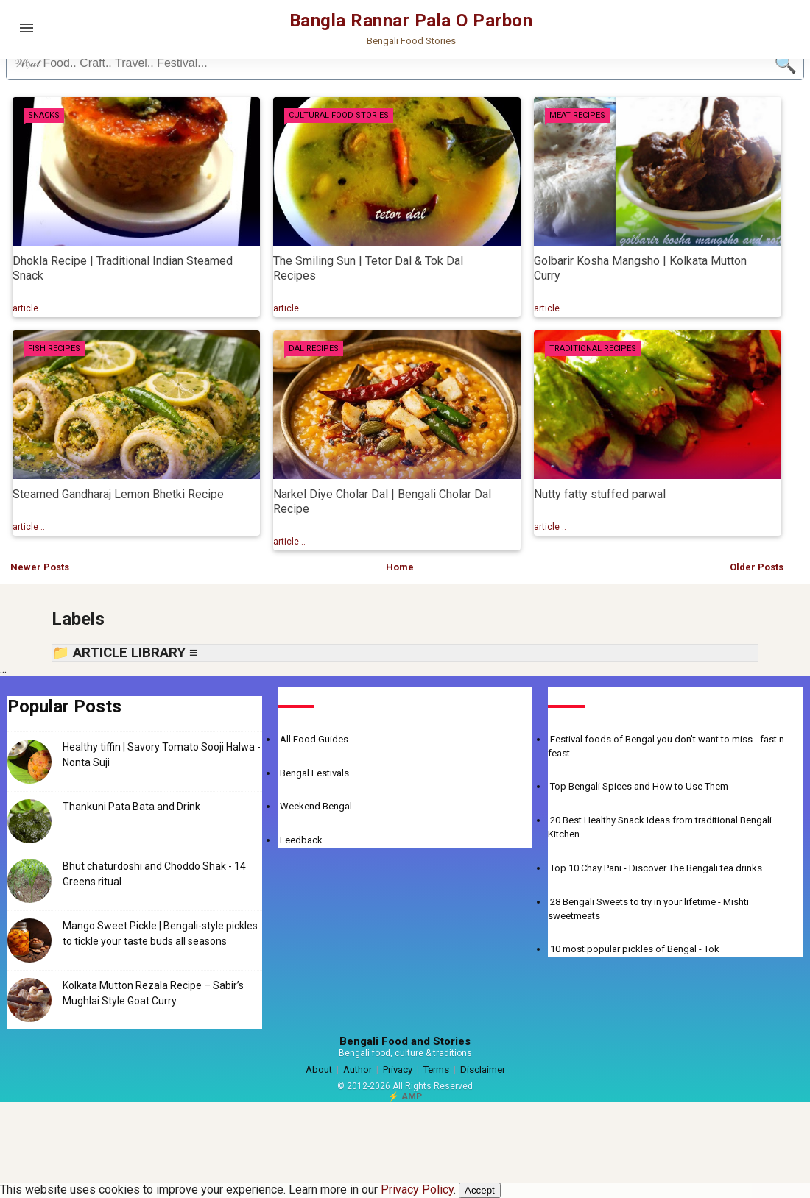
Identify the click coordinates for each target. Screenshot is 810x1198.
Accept (480, 1190)
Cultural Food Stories (339, 115)
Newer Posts (39, 567)
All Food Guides (314, 739)
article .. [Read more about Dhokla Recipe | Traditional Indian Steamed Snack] (29, 308)
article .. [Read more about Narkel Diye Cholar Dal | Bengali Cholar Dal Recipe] (289, 541)
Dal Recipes (314, 348)
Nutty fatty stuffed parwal (600, 494)
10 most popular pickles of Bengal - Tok (634, 948)
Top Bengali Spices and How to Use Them (639, 786)
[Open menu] (26, 28)
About (319, 1069)
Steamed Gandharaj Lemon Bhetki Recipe (118, 494)
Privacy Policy (417, 1190)
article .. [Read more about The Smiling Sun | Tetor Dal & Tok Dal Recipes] (289, 308)
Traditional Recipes (592, 348)
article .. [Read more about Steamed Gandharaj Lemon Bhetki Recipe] (29, 527)
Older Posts (756, 567)
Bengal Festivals (314, 773)
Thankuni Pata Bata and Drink (131, 806)
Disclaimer (482, 1069)
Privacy (397, 1069)
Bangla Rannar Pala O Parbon (411, 20)
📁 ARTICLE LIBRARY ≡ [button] (124, 653)
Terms (436, 1069)
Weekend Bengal (316, 806)
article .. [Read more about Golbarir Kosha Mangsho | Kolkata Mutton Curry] (550, 308)
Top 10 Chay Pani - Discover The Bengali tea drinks (656, 867)
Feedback (301, 840)
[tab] (44, 115)
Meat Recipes (577, 115)
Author (357, 1069)
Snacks (44, 115)
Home (400, 567)
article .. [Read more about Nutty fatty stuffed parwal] (550, 527)
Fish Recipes (54, 348)
